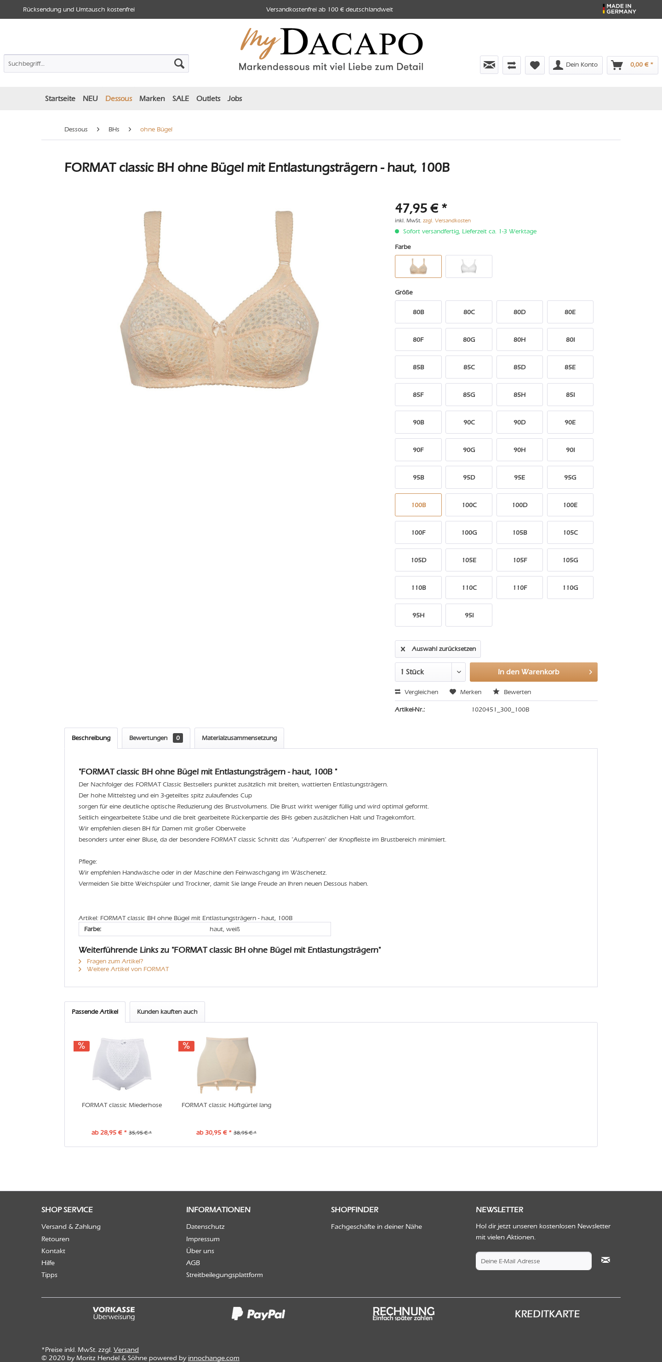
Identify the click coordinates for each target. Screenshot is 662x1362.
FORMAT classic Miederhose (122, 1105)
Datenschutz (205, 1226)
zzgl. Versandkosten (447, 220)
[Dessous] (119, 98)
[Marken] (152, 98)
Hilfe (48, 1263)
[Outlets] (208, 98)
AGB (193, 1263)
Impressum (203, 1239)
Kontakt (53, 1251)
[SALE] (181, 98)
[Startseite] (60, 98)
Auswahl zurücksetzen (438, 647)
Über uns (200, 1251)
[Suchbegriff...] (96, 63)
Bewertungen (156, 738)
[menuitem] (96, 61)
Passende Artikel (95, 1012)
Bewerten (512, 692)
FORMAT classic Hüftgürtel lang (226, 1105)
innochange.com (214, 1358)
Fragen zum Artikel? (111, 961)
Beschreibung (91, 738)
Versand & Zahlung (71, 1226)
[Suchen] (179, 63)
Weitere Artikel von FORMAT (124, 969)
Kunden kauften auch (167, 1012)
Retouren (55, 1239)
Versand (126, 1349)
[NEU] (90, 98)
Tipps (49, 1275)
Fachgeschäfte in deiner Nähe (376, 1226)
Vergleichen (416, 692)
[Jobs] (234, 98)
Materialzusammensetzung (239, 738)
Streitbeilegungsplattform (224, 1275)
